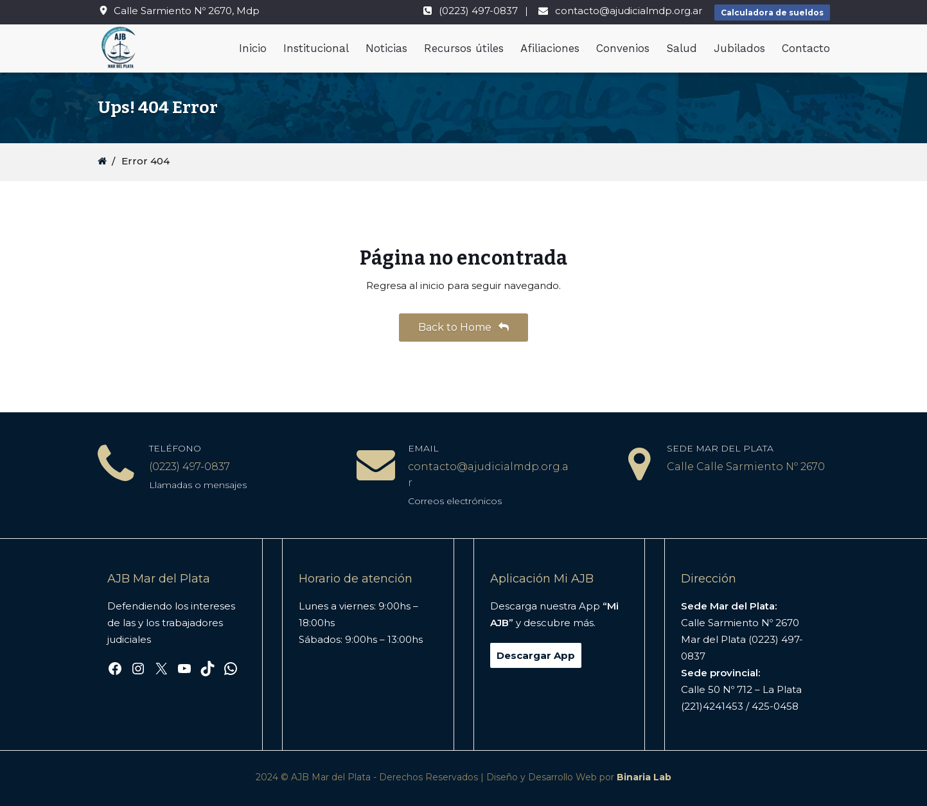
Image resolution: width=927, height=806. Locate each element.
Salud (681, 48)
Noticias (386, 48)
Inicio (253, 48)
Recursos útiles (464, 48)
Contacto (806, 48)
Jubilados (739, 48)
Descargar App (536, 655)
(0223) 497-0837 (478, 10)
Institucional (316, 48)
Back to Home (463, 327)
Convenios (622, 48)
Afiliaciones (549, 48)
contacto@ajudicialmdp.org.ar (628, 10)
